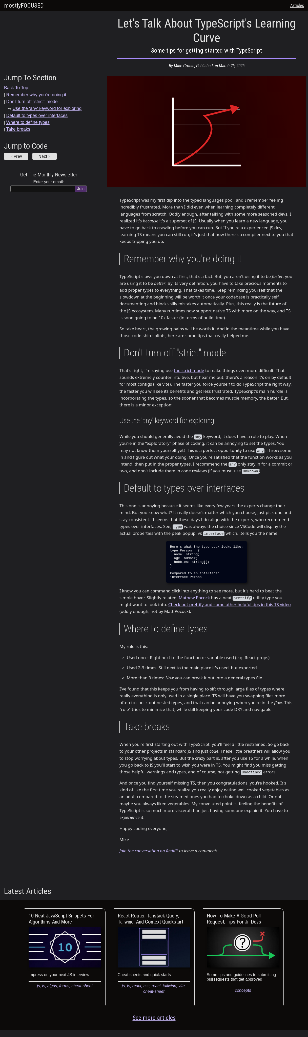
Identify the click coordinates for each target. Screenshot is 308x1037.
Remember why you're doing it (36, 94)
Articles (297, 5)
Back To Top (16, 87)
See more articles (154, 1024)
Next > (44, 156)
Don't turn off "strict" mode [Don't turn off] (32, 101)
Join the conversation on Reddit (148, 857)
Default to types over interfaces (37, 115)
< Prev (16, 156)
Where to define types (28, 122)
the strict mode (189, 370)
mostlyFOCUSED (24, 5)
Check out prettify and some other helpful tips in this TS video (229, 611)
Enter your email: (48, 182)
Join (81, 189)
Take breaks (18, 129)
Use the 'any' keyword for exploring (46, 108)
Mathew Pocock (194, 604)
